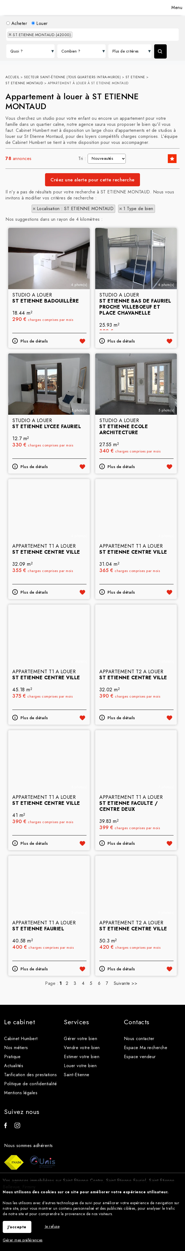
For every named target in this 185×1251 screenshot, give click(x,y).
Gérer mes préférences (23, 1240)
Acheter (16, 23)
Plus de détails (34, 388)
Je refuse (52, 1226)
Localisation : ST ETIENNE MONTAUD (75, 208)
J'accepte (17, 1227)
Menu (176, 7)
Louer (39, 23)
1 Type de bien (138, 208)
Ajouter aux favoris (82, 388)
